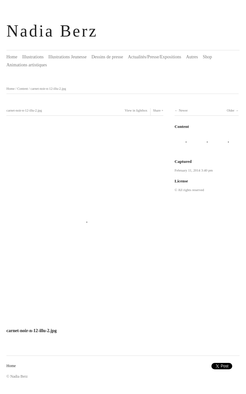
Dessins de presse (107, 56)
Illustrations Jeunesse (67, 56)
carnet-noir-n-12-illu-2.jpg (48, 88)
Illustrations (33, 56)
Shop (207, 56)
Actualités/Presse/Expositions (154, 56)
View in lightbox (136, 110)
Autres (192, 56)
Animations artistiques (26, 65)
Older (230, 110)
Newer (183, 110)
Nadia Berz (52, 31)
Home (11, 56)
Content (22, 88)
